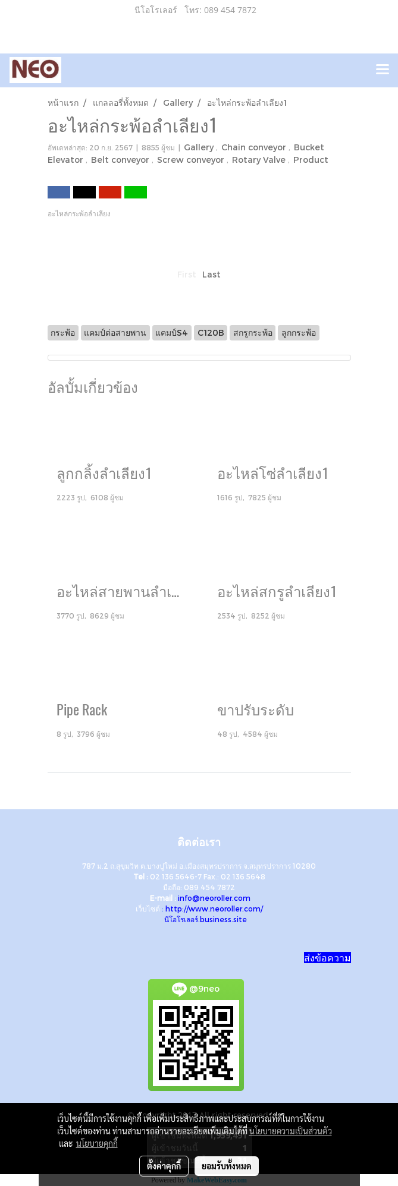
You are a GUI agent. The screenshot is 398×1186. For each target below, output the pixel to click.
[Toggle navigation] (382, 70)
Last (211, 274)
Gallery (200, 147)
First (186, 274)
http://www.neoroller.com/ (214, 908)
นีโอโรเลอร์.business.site (205, 919)
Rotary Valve (260, 159)
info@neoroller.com (214, 898)
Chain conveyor (255, 147)
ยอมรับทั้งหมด (227, 1165)
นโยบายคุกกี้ (97, 1143)
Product (310, 159)
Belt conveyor (121, 159)
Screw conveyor (192, 159)
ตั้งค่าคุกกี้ (164, 1165)
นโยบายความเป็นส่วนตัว (290, 1130)
